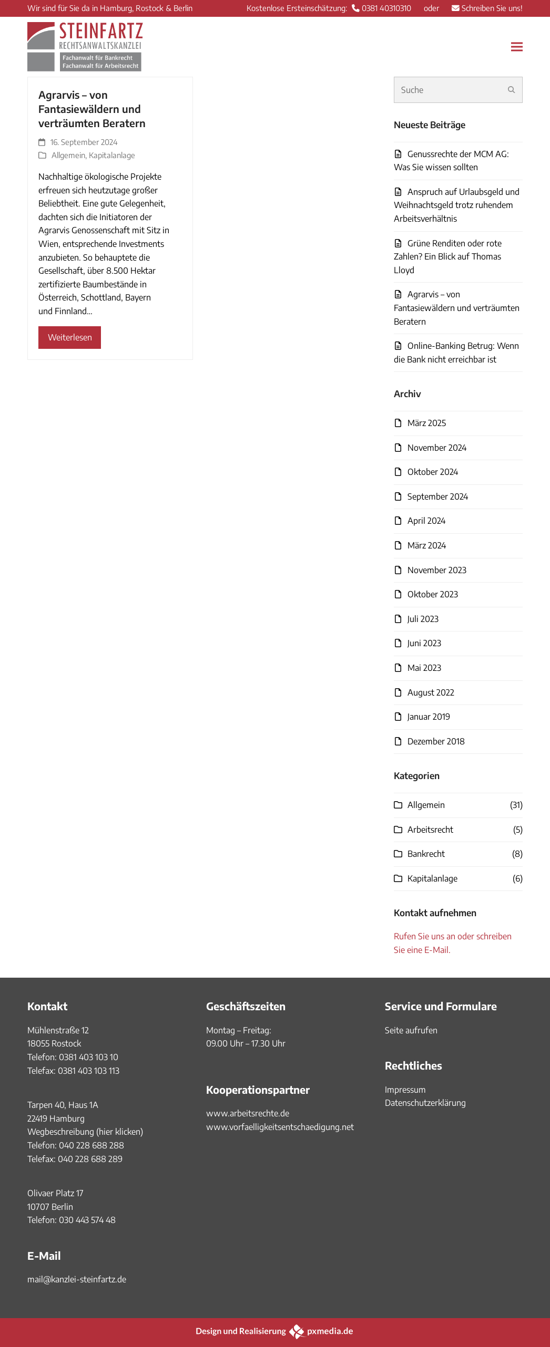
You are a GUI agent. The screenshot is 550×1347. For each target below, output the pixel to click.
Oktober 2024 (433, 472)
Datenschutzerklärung (425, 1102)
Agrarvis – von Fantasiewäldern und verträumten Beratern (92, 108)
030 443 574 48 (87, 1220)
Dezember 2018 (436, 741)
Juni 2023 (424, 643)
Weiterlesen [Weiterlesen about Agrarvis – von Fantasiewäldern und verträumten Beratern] (70, 337)
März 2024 (427, 545)
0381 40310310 (386, 8)
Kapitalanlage (112, 155)
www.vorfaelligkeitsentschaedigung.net (280, 1127)
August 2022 (431, 692)
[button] (517, 46)
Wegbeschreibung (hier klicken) (85, 1131)
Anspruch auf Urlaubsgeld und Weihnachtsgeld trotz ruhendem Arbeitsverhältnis (457, 205)
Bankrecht (426, 853)
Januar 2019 (429, 716)
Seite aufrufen (411, 1030)
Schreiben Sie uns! (492, 8)
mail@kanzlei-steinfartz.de (76, 1279)
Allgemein (68, 155)
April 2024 (426, 520)
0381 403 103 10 (87, 1057)
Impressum (405, 1089)
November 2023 (437, 570)
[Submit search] (511, 90)
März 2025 (427, 423)
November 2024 (437, 447)
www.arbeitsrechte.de (247, 1113)
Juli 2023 (423, 619)
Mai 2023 (424, 667)
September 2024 (438, 496)
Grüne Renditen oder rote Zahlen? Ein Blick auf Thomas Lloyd (448, 256)
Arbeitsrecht (430, 829)
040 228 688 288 (91, 1145)
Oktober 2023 (433, 594)
